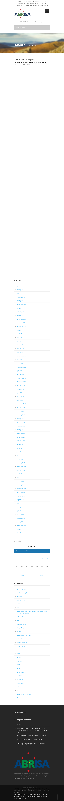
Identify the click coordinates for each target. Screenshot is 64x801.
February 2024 (21, 312)
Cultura (19, 687)
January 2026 (20, 289)
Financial (19, 596)
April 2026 (19, 286)
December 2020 (21, 378)
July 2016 (19, 474)
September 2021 (21, 367)
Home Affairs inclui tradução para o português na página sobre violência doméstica (31, 744)
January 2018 (20, 430)
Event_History (21, 683)
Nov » (42, 575)
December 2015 (21, 488)
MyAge (19, 631)
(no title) (19, 725)
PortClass (19, 676)
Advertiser (20, 661)
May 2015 (19, 507)
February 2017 (21, 463)
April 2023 (19, 341)
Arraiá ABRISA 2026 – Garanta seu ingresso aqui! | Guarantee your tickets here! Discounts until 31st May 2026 (32, 730)
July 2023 (19, 334)
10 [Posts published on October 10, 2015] (42, 559)
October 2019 (21, 407)
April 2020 (19, 393)
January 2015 (20, 522)
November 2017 (21, 437)
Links (18, 620)
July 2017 (19, 448)
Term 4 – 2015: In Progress (24, 60)
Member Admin (22, 798)
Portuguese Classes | (38, 796)
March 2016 (20, 481)
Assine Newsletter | (26, 796)
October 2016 (21, 470)
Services (19, 657)
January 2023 (20, 352)
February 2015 (21, 518)
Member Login (44, 5)
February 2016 (21, 485)
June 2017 (19, 452)
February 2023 (21, 348)
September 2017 (21, 444)
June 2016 (19, 477)
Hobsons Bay (20, 617)
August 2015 (20, 500)
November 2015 (21, 492)
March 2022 (20, 363)
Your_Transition (21, 589)
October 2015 (21, 496)
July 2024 (19, 308)
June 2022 (19, 360)
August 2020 (20, 389)
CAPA (18, 604)
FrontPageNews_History (24, 694)
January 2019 (20, 418)
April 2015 (19, 511)
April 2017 (19, 455)
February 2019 (21, 415)
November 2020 (21, 382)
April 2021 (19, 371)
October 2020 (21, 385)
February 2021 (21, 374)
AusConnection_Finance (24, 593)
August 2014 (20, 529)
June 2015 (19, 503)
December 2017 (21, 433)
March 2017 (20, 459)
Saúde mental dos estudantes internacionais (30, 739)
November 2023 (21, 319)
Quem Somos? (28, 2)
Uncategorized (21, 646)
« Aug (22, 575)
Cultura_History (21, 639)
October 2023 (21, 323)
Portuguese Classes (31, 5)
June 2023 (19, 337)
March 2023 (20, 345)
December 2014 (21, 525)
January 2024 (20, 315)
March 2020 (20, 396)
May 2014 (19, 533)
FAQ (19, 2)
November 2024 (21, 304)
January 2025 (20, 301)
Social (18, 653)
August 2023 (20, 330)
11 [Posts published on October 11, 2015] (47, 559)
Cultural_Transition (22, 642)
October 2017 (21, 441)
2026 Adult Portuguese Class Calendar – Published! (31, 736)
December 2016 (21, 466)
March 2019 (20, 411)
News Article (20, 698)
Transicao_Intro (21, 624)
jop (18, 650)
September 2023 (21, 326)
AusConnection (21, 600)
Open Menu (47, 11)
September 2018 (21, 426)
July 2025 (19, 293)
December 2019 (21, 404)
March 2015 (20, 514)
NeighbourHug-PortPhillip (24, 635)
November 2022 (21, 356)
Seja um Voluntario (34, 794)
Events (37, 2)
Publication (20, 679)
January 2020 (20, 400)
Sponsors (19, 668)
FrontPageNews (21, 672)
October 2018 (21, 422)
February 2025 (21, 297)
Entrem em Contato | (34, 3)
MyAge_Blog (20, 628)
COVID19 (19, 607)
